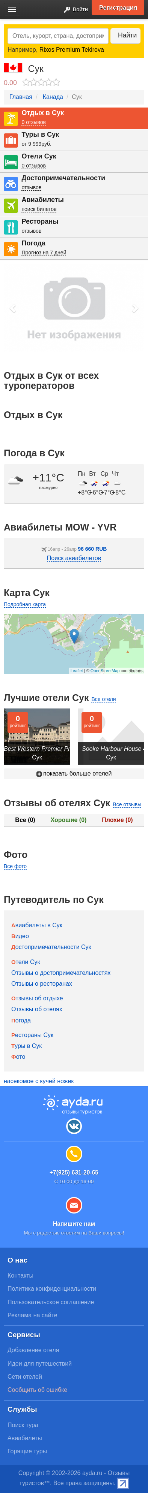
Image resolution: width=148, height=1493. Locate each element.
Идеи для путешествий (40, 1363)
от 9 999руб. (36, 144)
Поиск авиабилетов (74, 558)
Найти (127, 35)
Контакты (20, 1275)
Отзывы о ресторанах (41, 983)
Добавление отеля (33, 1350)
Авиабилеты (42, 199)
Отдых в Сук (42, 113)
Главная (20, 97)
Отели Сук (38, 156)
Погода (33, 243)
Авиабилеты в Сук (36, 925)
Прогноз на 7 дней (43, 253)
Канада (53, 97)
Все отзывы (127, 804)
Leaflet (77, 670)
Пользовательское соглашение (51, 1302)
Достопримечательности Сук (51, 947)
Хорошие (69, 820)
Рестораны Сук (32, 1035)
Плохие (117, 820)
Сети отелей (25, 1376)
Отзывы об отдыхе (37, 998)
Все (25, 820)
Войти (73, 10)
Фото (18, 1057)
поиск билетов (38, 209)
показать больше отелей (74, 773)
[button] (13, 308)
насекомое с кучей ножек (39, 1081)
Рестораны (39, 221)
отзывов (31, 187)
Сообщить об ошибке (37, 1390)
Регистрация (118, 7)
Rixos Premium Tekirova (71, 49)
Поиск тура (23, 1425)
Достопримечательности (63, 178)
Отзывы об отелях (36, 1009)
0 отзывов (33, 122)
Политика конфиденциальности (52, 1288)
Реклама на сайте (32, 1315)
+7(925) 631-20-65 (74, 1172)
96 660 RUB (92, 549)
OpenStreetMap (105, 670)
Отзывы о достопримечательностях (60, 973)
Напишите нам (74, 1224)
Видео (20, 936)
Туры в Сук (40, 134)
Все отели (103, 699)
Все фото (15, 866)
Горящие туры (27, 1451)
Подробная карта (25, 604)
